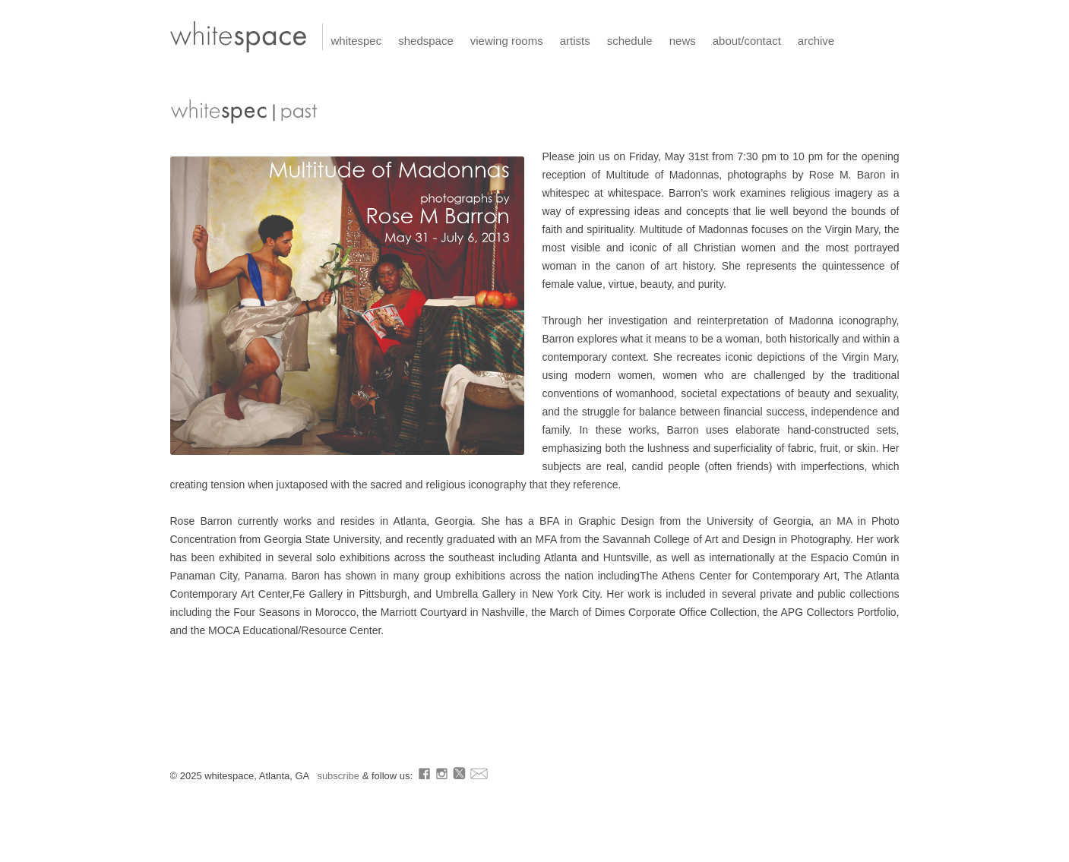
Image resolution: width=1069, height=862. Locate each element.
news (682, 40)
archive (816, 40)
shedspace (426, 40)
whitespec (356, 40)
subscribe (339, 775)
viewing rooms (506, 40)
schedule (630, 40)
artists (575, 40)
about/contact (747, 40)
